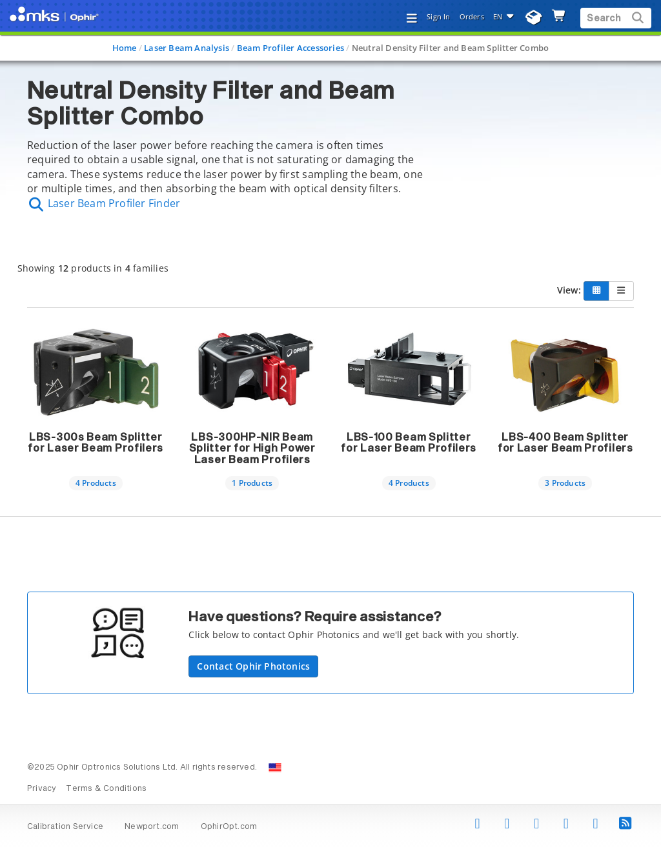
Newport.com (152, 827)
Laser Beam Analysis (186, 48)
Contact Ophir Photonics (253, 666)
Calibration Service (65, 827)
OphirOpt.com (229, 827)
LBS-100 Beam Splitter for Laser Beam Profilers (408, 443)
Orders (472, 16)
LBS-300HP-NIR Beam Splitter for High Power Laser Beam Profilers (252, 448)
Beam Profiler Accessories (290, 48)
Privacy (41, 789)
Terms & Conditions (106, 789)
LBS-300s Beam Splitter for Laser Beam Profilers (95, 443)
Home (124, 48)
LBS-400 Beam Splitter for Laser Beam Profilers (565, 443)
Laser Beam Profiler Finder (103, 203)
